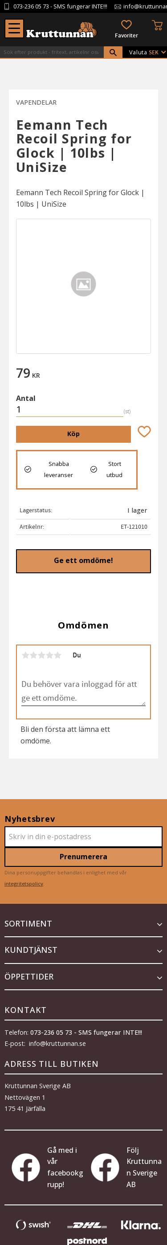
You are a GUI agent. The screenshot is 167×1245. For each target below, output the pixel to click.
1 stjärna (25, 655)
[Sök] (113, 52)
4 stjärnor (49, 655)
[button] (14, 28)
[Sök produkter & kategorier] (52, 52)
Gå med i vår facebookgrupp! (47, 1167)
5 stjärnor (57, 655)
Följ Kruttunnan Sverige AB (126, 1167)
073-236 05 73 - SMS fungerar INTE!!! (86, 1032)
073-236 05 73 (31, 6)
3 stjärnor (41, 655)
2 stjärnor (33, 655)
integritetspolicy (23, 883)
